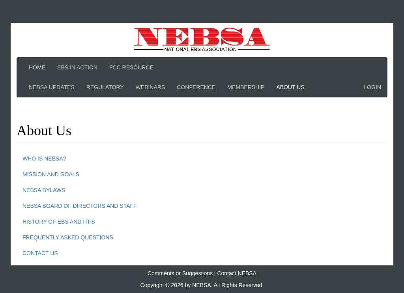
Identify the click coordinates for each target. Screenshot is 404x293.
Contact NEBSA (236, 273)
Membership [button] (245, 87)
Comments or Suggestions (180, 273)
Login (372, 87)
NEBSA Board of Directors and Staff (79, 206)
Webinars (150, 87)
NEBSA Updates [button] (52, 87)
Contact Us (40, 253)
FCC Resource (131, 67)
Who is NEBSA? (44, 158)
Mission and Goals (50, 174)
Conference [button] (196, 87)
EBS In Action (77, 67)
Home (37, 67)
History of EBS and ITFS (58, 221)
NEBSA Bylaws (43, 190)
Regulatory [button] (105, 87)
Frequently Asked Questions (67, 237)
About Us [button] (290, 87)
